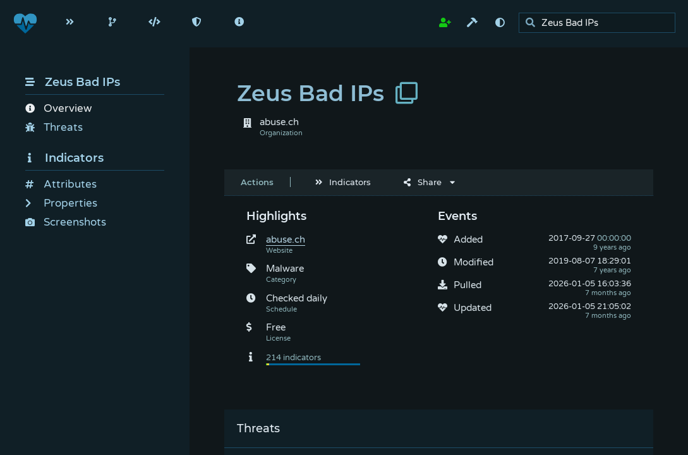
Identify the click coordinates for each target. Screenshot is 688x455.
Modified (473, 262)
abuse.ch (285, 239)
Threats (54, 127)
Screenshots (65, 222)
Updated (473, 307)
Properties (61, 203)
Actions (257, 182)
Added (468, 239)
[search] (600, 23)
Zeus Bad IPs (72, 82)
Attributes (61, 184)
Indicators (64, 158)
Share (423, 182)
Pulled (467, 285)
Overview (58, 108)
